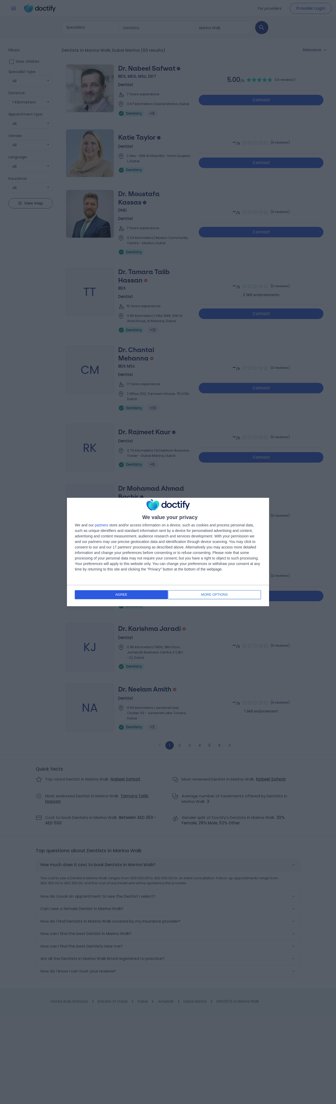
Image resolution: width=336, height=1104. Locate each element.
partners (101, 525)
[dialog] (168, 552)
